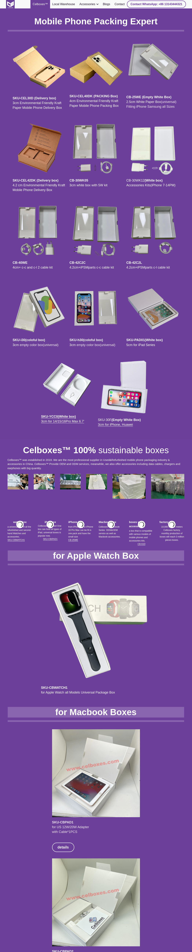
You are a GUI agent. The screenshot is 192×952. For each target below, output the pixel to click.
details (18, 682)
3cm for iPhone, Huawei (115, 322)
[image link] (10, 3)
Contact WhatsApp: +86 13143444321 (156, 4)
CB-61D (141, 435)
